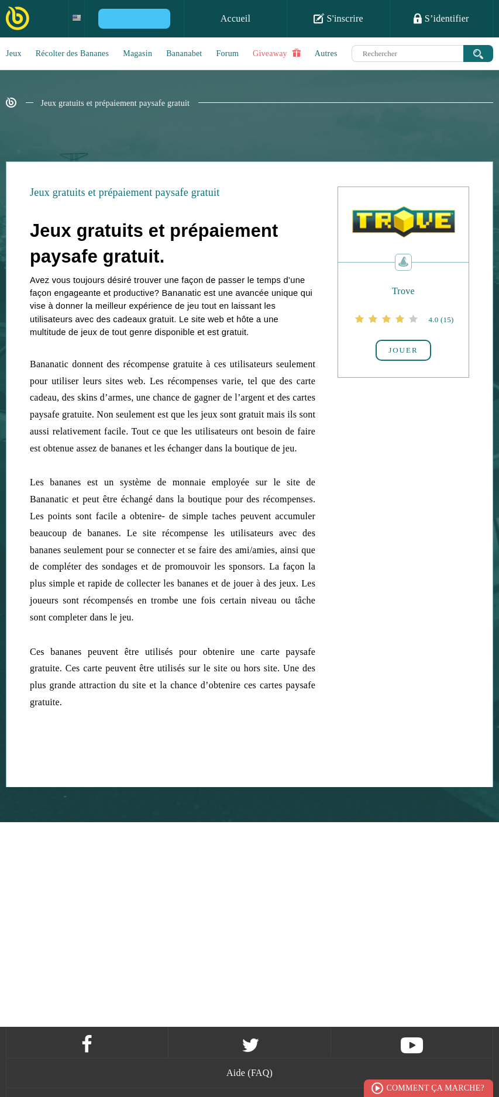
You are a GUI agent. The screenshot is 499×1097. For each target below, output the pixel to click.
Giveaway (277, 53)
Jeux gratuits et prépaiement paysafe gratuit (115, 103)
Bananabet (184, 53)
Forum (227, 53)
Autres (326, 53)
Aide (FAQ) (249, 1073)
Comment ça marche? (435, 1088)
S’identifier (441, 18)
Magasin (137, 53)
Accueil (236, 18)
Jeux (14, 53)
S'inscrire (338, 18)
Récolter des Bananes (72, 53)
